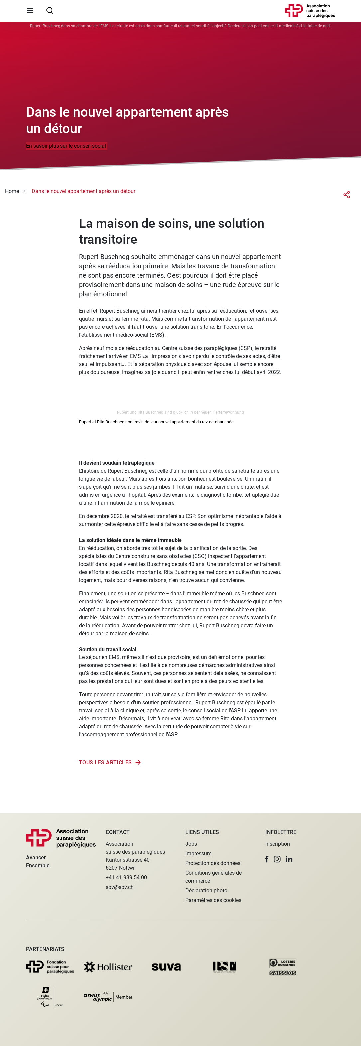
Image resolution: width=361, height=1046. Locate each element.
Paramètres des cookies (213, 900)
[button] (267, 859)
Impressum (198, 853)
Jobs (191, 844)
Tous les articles (105, 762)
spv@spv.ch (120, 887)
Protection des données (212, 863)
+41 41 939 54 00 (126, 877)
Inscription (277, 844)
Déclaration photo (206, 890)
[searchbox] (50, 10)
